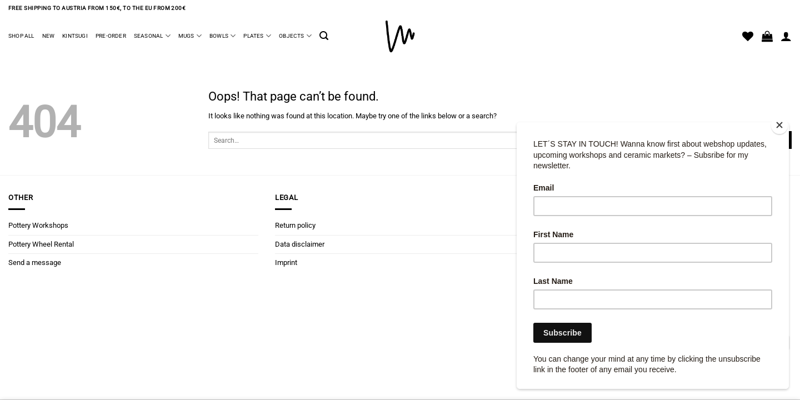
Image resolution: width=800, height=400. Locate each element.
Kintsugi (75, 35)
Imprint (286, 262)
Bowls (222, 36)
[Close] (779, 125)
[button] (323, 36)
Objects (295, 36)
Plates (257, 36)
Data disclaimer (299, 244)
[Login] (786, 36)
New (48, 35)
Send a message (34, 262)
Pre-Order (111, 35)
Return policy (295, 225)
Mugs (190, 36)
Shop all (21, 35)
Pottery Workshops (38, 225)
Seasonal (152, 36)
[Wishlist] (747, 36)
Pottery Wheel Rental (41, 244)
